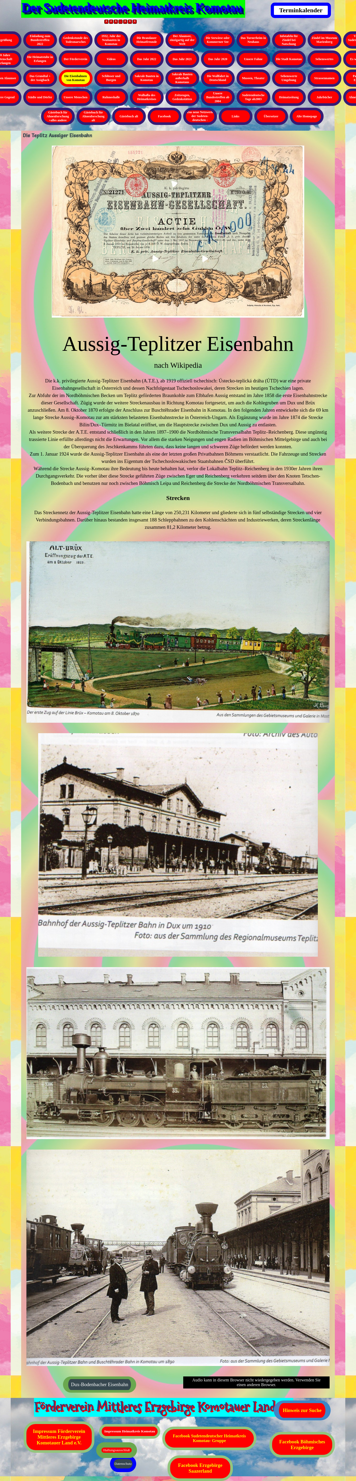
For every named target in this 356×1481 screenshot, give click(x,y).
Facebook (164, 116)
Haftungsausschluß (116, 1450)
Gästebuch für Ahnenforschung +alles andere (58, 116)
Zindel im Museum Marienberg (324, 40)
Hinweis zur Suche (302, 1410)
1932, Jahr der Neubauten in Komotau (111, 40)
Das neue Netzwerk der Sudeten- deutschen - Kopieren (200, 118)
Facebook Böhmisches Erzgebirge (302, 1444)
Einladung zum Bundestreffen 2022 (40, 40)
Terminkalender (301, 10)
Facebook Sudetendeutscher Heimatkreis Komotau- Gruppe (209, 1438)
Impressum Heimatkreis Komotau (129, 1431)
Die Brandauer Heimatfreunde (146, 40)
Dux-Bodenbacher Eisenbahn (99, 1384)
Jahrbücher (324, 97)
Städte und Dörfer (40, 97)
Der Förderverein (75, 59)
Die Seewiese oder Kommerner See (217, 40)
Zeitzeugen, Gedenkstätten (182, 97)
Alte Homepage (306, 116)
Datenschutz (123, 1464)
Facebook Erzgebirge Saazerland (200, 1468)
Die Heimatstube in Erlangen (40, 59)
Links (235, 116)
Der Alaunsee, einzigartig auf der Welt (182, 40)
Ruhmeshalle (111, 97)
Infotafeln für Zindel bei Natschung (289, 40)
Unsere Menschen (76, 97)
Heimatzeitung (288, 97)
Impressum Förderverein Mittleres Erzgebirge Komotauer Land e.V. (59, 1436)
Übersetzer (271, 116)
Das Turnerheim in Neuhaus (253, 40)
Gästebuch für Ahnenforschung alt (93, 116)
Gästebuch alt (128, 116)
